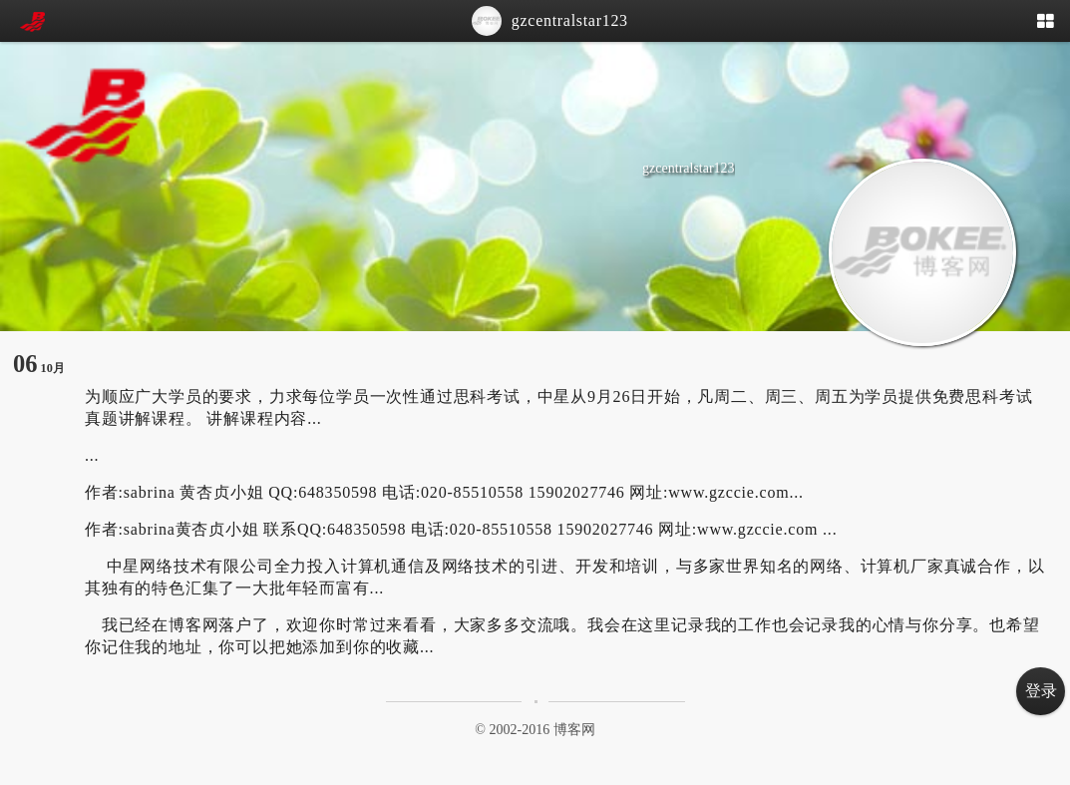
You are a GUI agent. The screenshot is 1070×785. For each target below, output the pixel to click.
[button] (1051, 22)
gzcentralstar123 (550, 21)
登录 (1041, 690)
